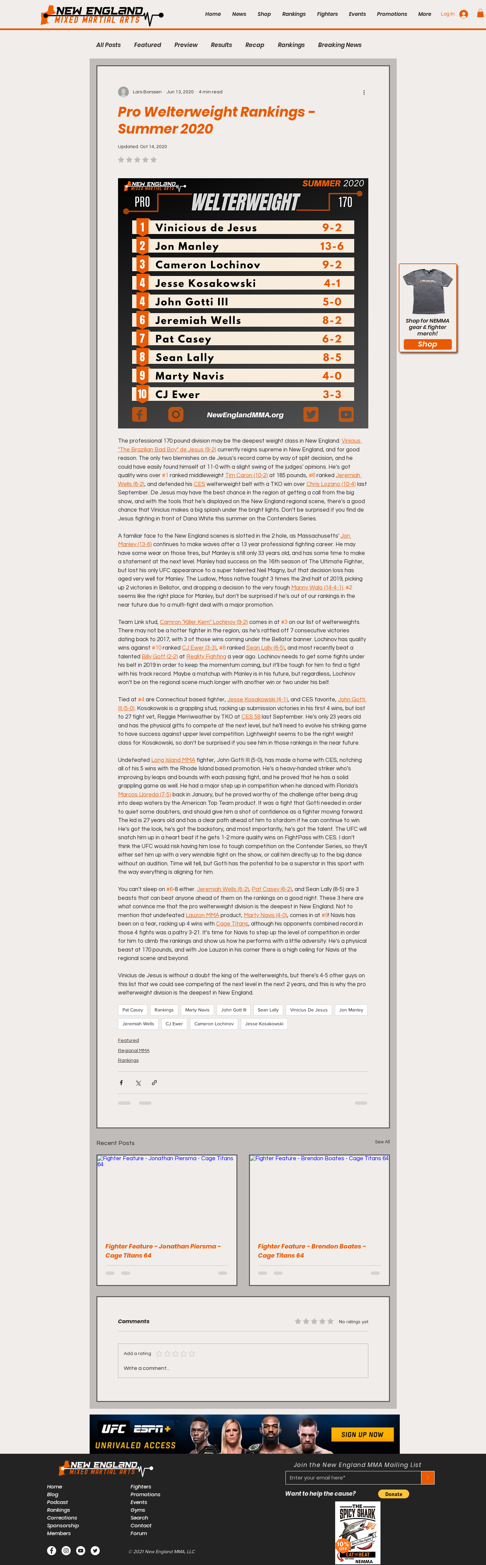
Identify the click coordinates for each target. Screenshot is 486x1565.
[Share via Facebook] (121, 1082)
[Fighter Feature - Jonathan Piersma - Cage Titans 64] (166, 1194)
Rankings (291, 45)
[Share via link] (154, 1082)
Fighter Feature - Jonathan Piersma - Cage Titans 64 (163, 1251)
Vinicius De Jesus (309, 1009)
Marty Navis (197, 1009)
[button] (480, 13)
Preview (186, 45)
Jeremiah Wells (138, 1023)
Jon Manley (351, 1009)
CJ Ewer (174, 1023)
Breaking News (340, 45)
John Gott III (233, 1009)
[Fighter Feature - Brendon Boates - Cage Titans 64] (319, 1194)
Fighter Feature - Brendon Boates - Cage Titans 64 (312, 1251)
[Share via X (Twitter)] (138, 1082)
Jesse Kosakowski (264, 1023)
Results (221, 45)
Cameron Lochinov (214, 1023)
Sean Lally (268, 1009)
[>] (428, 1478)
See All (382, 1142)
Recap (255, 45)
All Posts (108, 45)
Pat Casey (132, 1009)
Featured (147, 45)
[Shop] (428, 344)
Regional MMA (133, 1050)
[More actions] (364, 92)
